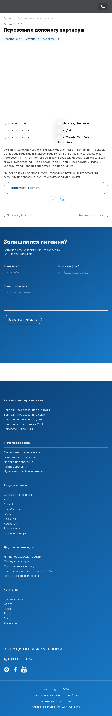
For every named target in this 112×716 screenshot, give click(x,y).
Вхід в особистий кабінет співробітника (56, 695)
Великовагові (13, 528)
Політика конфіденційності (56, 701)
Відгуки (9, 613)
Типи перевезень (17, 443)
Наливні (9, 499)
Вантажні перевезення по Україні (27, 410)
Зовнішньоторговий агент (21, 576)
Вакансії (9, 618)
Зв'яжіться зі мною (21, 319)
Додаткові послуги (19, 547)
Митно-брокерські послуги (22, 556)
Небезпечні (11, 523)
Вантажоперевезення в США (23, 424)
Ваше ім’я (11, 266)
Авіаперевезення (15, 466)
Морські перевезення (18, 462)
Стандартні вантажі (18, 495)
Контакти (10, 623)
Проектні (10, 519)
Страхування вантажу (19, 566)
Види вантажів (15, 485)
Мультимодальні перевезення (24, 471)
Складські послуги (16, 561)
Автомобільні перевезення (22, 452)
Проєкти (10, 609)
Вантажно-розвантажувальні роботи (29, 571)
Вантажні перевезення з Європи (26, 414)
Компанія (11, 589)
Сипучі (8, 504)
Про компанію (13, 599)
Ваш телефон (68, 266)
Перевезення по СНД (18, 429)
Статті (8, 604)
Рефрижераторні (15, 533)
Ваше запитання (15, 286)
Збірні (8, 514)
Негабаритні (12, 509)
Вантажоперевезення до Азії (23, 419)
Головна (8, 18)
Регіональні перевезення (23, 400)
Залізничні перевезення (20, 457)
